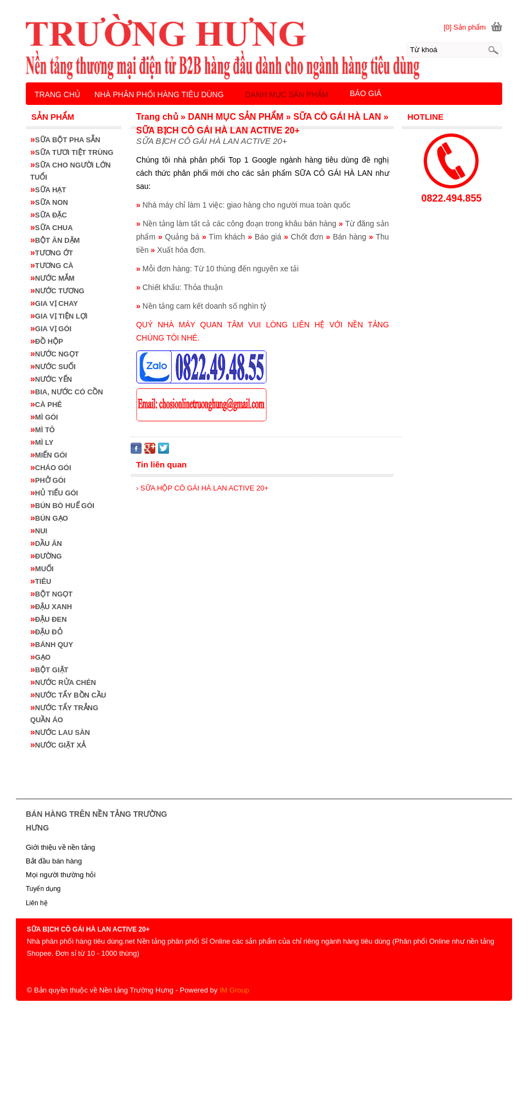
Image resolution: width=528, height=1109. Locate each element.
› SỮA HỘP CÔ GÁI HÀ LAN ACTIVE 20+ (202, 488)
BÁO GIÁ (365, 93)
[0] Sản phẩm (464, 27)
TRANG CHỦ (57, 94)
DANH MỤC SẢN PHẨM (287, 94)
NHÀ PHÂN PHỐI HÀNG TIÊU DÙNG (159, 94)
